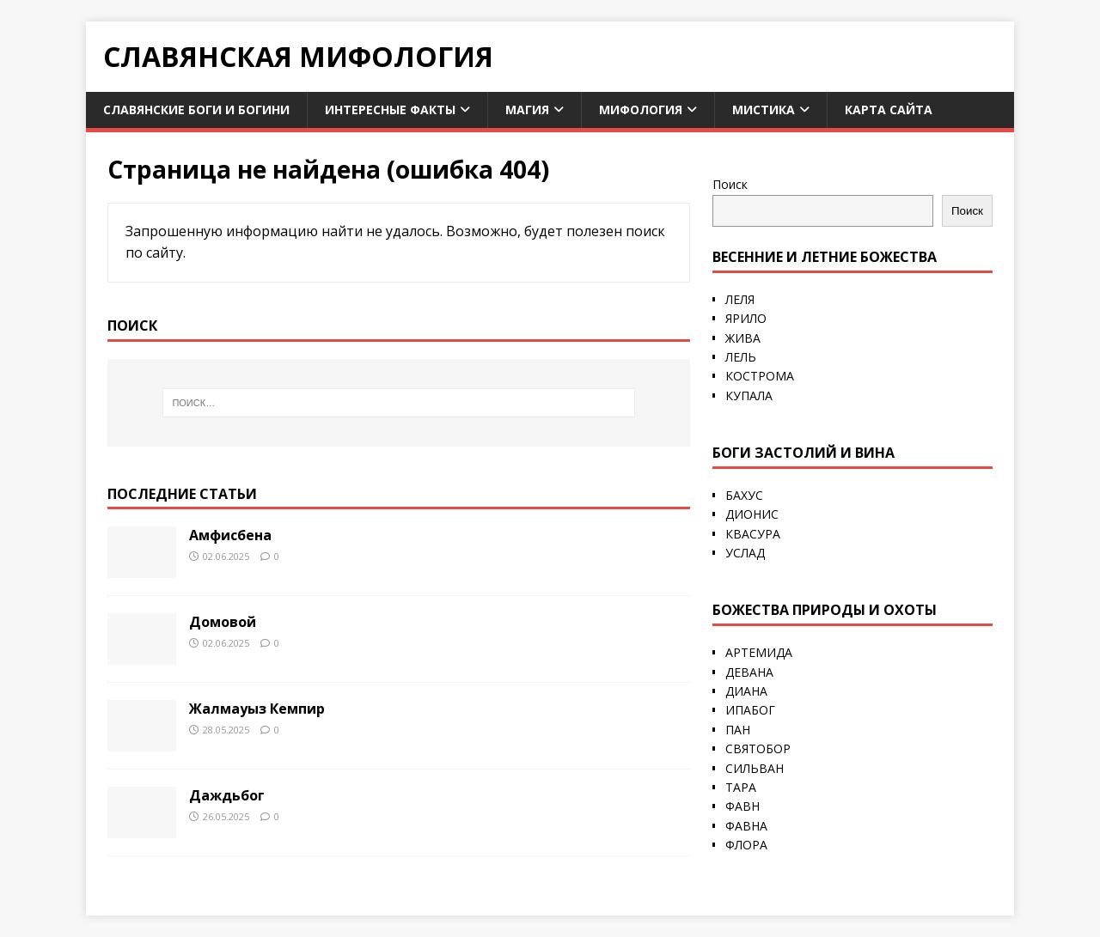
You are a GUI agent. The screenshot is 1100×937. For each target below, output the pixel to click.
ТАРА (740, 787)
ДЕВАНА (749, 672)
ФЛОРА (746, 845)
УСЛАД (745, 553)
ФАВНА (746, 826)
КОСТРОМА (759, 376)
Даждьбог (227, 795)
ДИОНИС (752, 514)
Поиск (730, 184)
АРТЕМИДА (758, 652)
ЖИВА (743, 338)
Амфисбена (230, 535)
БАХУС (744, 495)
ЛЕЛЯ (740, 299)
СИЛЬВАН (754, 768)
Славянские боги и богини (196, 109)
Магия (527, 109)
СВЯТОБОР (758, 748)
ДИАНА (746, 691)
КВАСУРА (752, 534)
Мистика (763, 109)
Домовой (222, 621)
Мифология (640, 109)
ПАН (737, 729)
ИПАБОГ (750, 710)
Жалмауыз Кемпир (257, 708)
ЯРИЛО (746, 318)
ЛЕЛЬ (740, 357)
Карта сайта (888, 109)
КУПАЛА (749, 395)
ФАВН (742, 806)
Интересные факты (390, 109)
